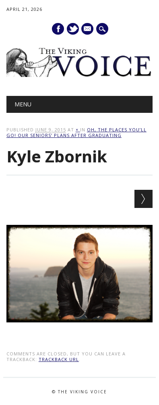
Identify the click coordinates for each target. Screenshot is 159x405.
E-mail (88, 29)
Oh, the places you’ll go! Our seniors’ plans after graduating (76, 132)
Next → (143, 199)
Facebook (58, 29)
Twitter (73, 29)
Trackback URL (59, 359)
